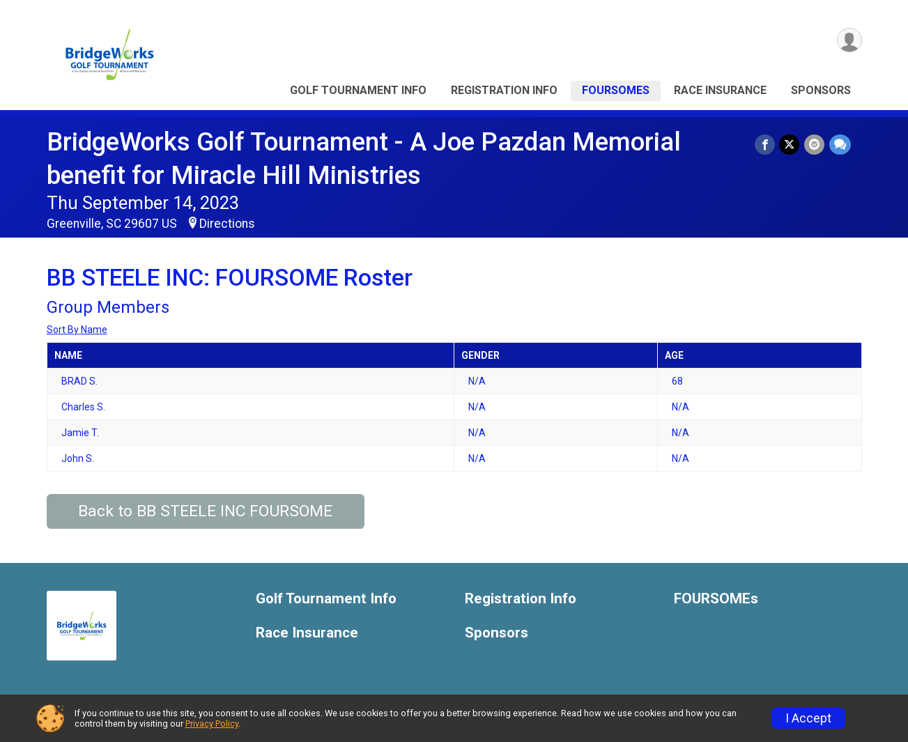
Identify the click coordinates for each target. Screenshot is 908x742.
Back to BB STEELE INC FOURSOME (205, 511)
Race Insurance (720, 90)
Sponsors (821, 90)
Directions (227, 224)
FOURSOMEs (615, 90)
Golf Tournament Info (358, 90)
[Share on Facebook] (766, 144)
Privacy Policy (211, 723)
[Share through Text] (840, 144)
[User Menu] (849, 41)
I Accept (808, 718)
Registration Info (504, 90)
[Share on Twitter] (790, 144)
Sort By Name (77, 329)
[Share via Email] (815, 144)
